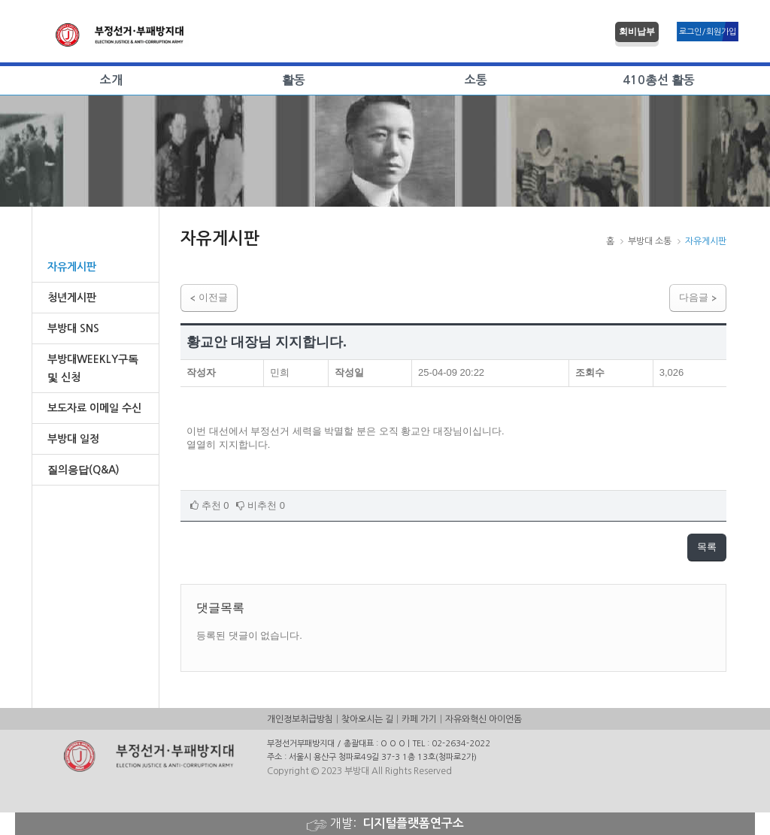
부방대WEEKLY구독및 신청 (92, 368)
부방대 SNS (73, 328)
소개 (111, 80)
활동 (293, 80)
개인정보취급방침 (300, 719)
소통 (476, 80)
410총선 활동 (659, 80)
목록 (707, 546)
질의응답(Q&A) (83, 469)
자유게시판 (71, 267)
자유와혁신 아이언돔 (483, 719)
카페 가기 (419, 719)
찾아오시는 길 (367, 719)
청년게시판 (71, 297)
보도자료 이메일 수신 (94, 408)
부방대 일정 (73, 439)
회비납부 (637, 31)
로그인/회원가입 (707, 32)
